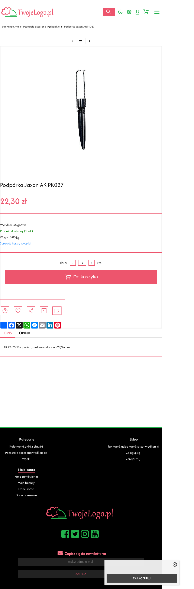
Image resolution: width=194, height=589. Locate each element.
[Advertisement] (97, 391)
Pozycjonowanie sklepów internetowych (83, 556)
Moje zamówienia (159, 442)
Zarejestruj (97, 454)
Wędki (34, 454)
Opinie (28, 329)
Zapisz (97, 539)
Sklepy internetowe (124, 556)
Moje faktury (159, 448)
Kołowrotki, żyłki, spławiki (34, 442)
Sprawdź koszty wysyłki (17, 239)
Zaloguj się (96, 448)
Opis (10, 329)
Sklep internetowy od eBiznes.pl (97, 567)
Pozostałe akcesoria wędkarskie (43, 22)
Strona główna (12, 22)
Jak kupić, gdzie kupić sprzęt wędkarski (96, 442)
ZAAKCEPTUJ (142, 578)
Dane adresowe (158, 461)
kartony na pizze (35, 575)
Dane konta (159, 454)
